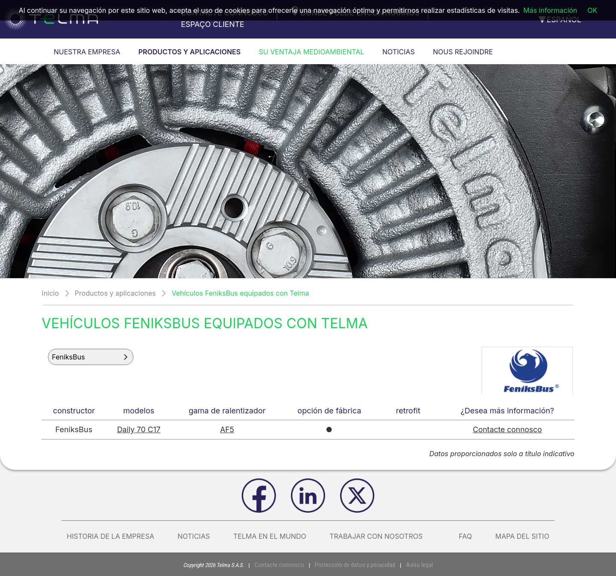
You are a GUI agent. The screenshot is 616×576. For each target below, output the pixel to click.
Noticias (194, 536)
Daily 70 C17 (139, 429)
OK (592, 10)
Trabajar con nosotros (382, 536)
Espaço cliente (212, 24)
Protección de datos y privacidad (353, 564)
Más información (550, 10)
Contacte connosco (507, 429)
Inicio (50, 293)
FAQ (465, 536)
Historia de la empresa (110, 536)
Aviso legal (412, 564)
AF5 (228, 429)
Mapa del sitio (522, 536)
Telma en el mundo (269, 536)
